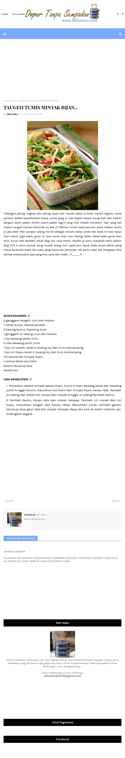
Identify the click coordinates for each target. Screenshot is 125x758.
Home (6, 100)
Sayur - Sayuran (19, 100)
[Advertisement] (62, 69)
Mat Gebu (12, 114)
